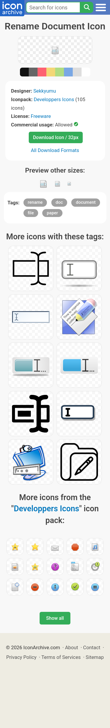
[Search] (86, 7)
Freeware (41, 116)
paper (52, 213)
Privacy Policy (21, 657)
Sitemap (95, 657)
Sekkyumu (44, 91)
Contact (91, 647)
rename (35, 202)
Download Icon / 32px (55, 137)
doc (59, 202)
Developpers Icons (54, 99)
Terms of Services (61, 657)
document (86, 202)
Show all (55, 618)
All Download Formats (55, 150)
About (71, 647)
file (31, 213)
